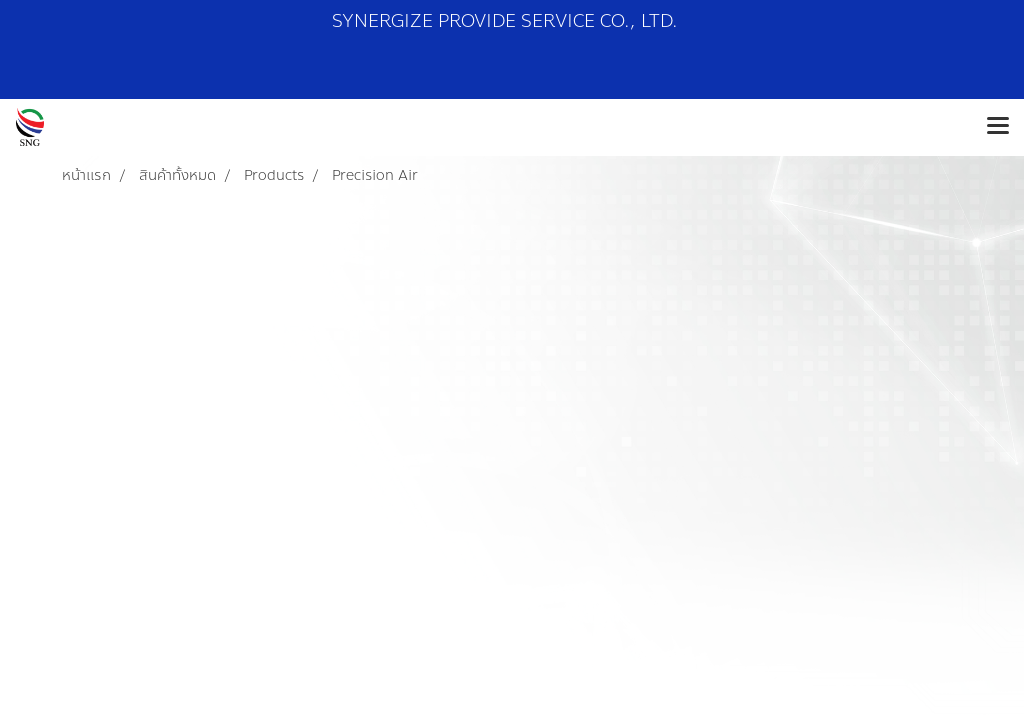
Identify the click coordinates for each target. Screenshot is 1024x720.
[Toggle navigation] (998, 127)
